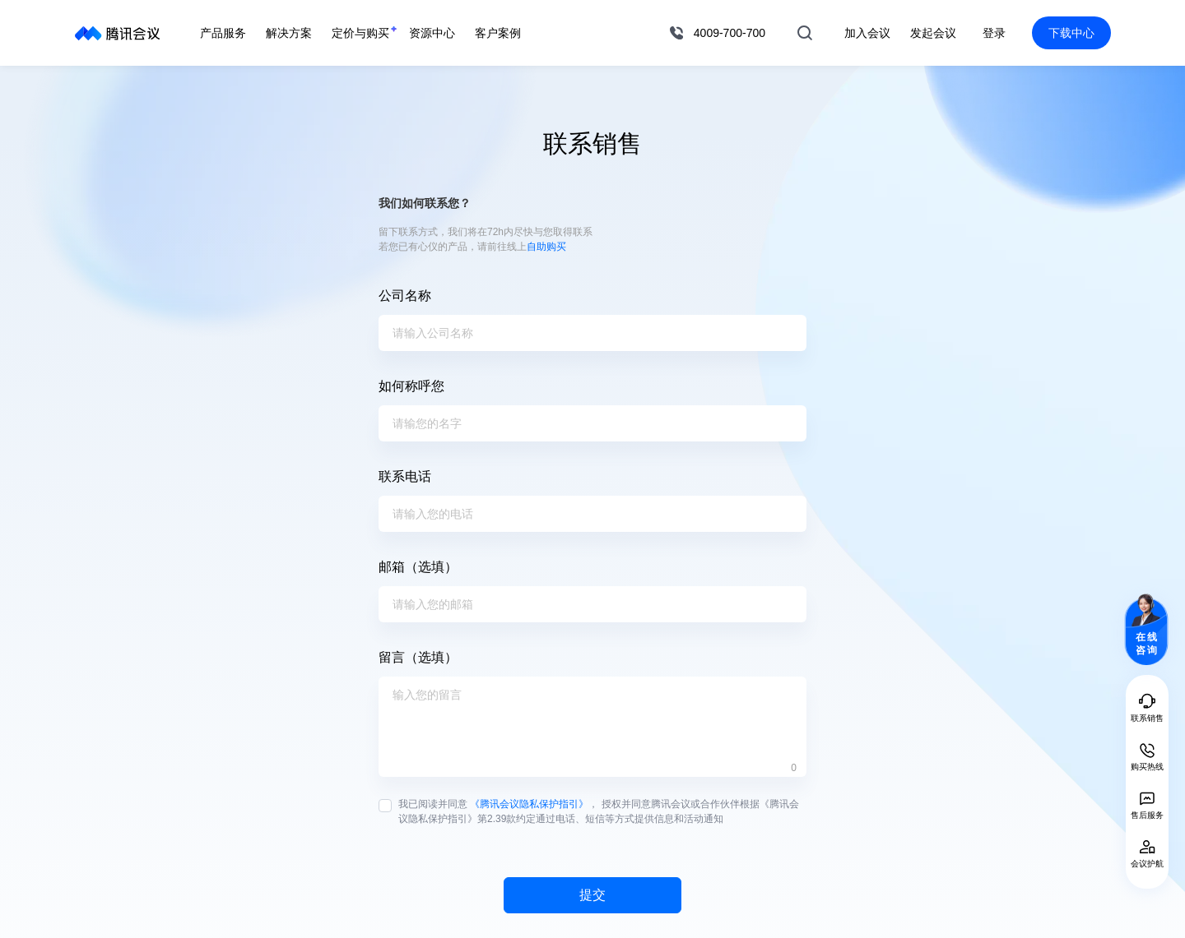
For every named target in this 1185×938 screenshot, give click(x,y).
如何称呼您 (411, 386)
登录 (994, 32)
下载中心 (1071, 32)
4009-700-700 (729, 32)
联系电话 (405, 476)
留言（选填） (418, 657)
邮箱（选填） (418, 567)
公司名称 (405, 296)
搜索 (805, 33)
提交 (592, 895)
